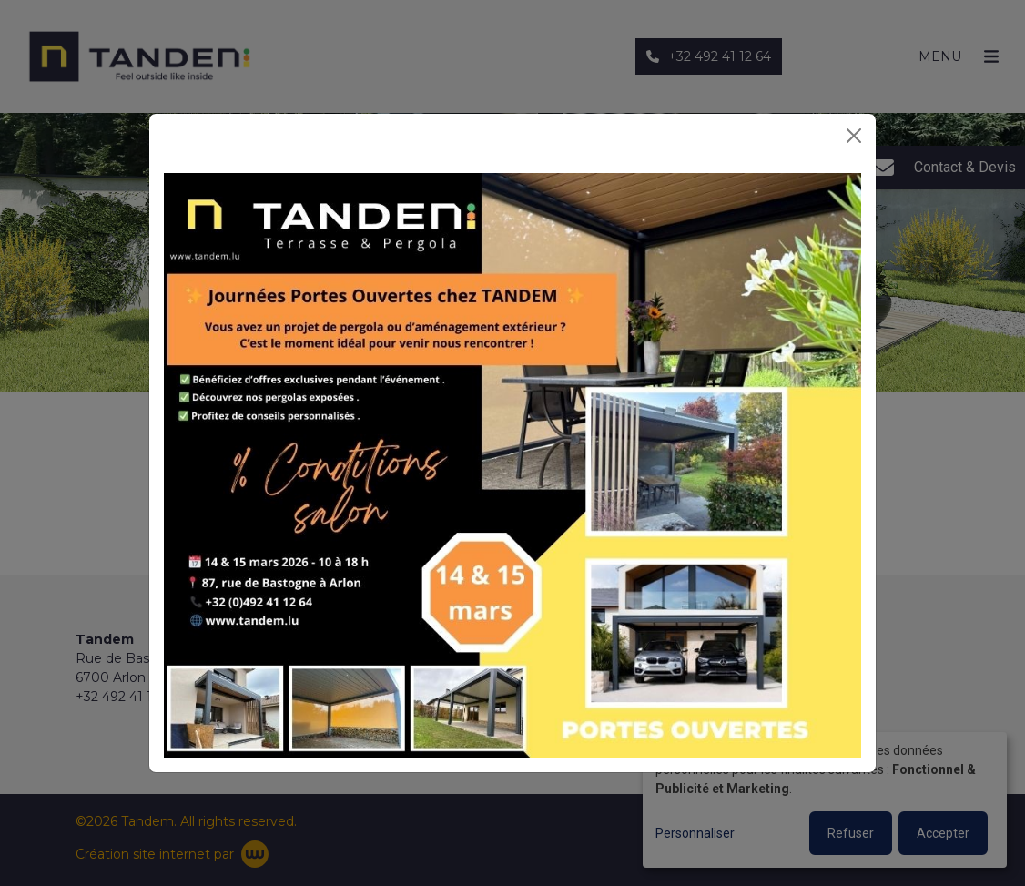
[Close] (853, 135)
